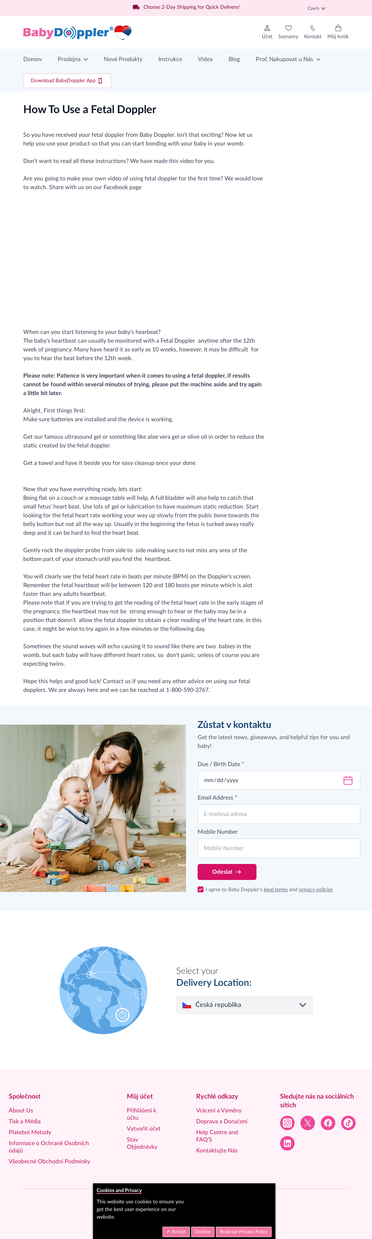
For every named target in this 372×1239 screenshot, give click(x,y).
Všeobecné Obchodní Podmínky (49, 1161)
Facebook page (122, 187)
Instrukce (170, 59)
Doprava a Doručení (221, 1121)
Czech (317, 8)
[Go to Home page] (77, 32)
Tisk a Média (25, 1121)
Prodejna (69, 59)
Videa (205, 59)
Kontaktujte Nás (217, 1151)
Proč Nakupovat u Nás (284, 59)
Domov (32, 59)
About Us (21, 1110)
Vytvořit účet (144, 1129)
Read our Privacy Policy (244, 1232)
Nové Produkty (123, 59)
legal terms (276, 889)
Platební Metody (30, 1132)
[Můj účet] (267, 32)
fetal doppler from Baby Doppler (133, 135)
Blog (234, 59)
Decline (203, 1232)
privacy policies (316, 889)
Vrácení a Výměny (219, 1110)
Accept (178, 1232)
